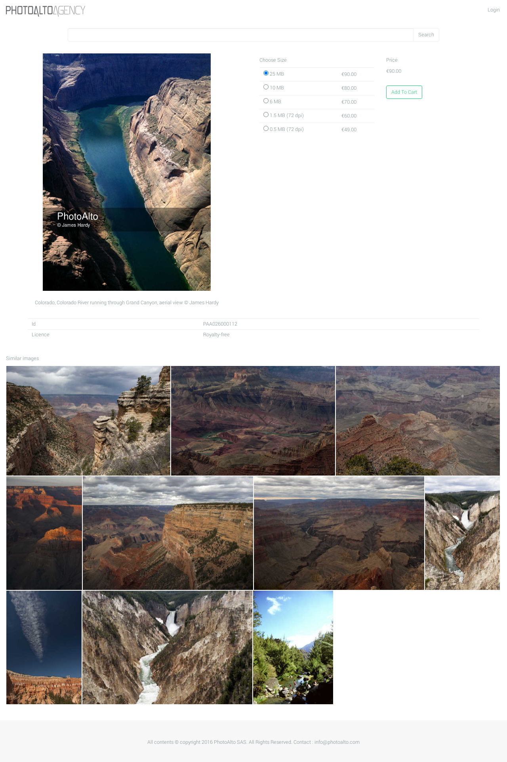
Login (494, 9)
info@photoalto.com (337, 742)
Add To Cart (404, 92)
